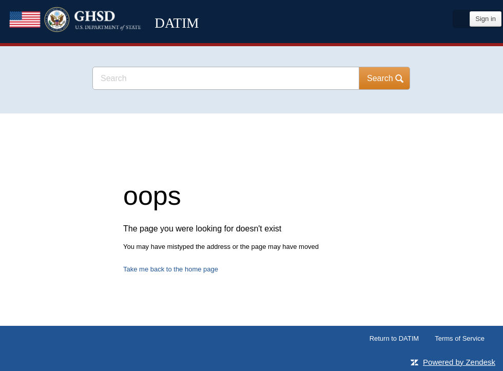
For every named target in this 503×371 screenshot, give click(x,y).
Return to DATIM (394, 338)
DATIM (115, 41)
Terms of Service (460, 338)
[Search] (225, 78)
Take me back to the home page (170, 269)
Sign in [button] (485, 19)
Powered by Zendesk (459, 362)
